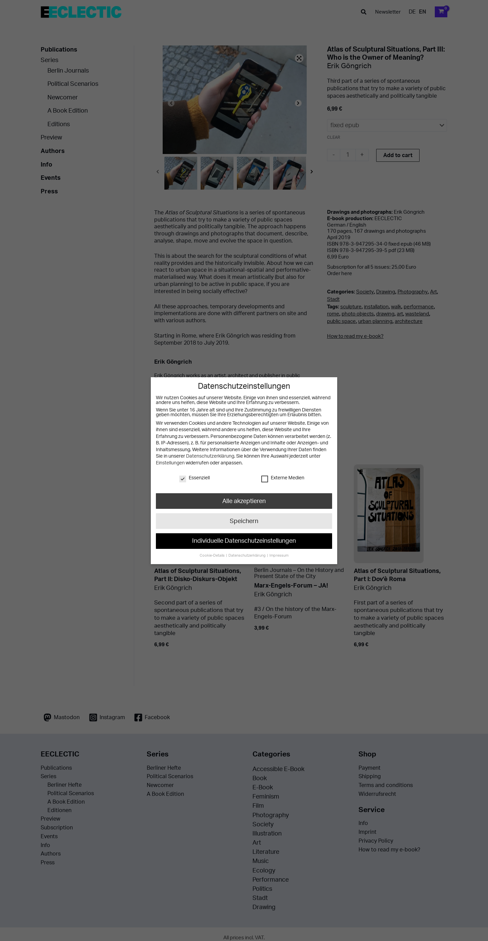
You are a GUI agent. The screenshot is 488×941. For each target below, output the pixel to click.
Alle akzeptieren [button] (244, 501)
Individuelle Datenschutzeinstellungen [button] (244, 541)
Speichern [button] (244, 521)
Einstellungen (170, 463)
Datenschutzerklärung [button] (247, 555)
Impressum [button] (278, 555)
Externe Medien (282, 477)
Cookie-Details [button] (212, 555)
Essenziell (194, 477)
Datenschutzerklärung (210, 456)
